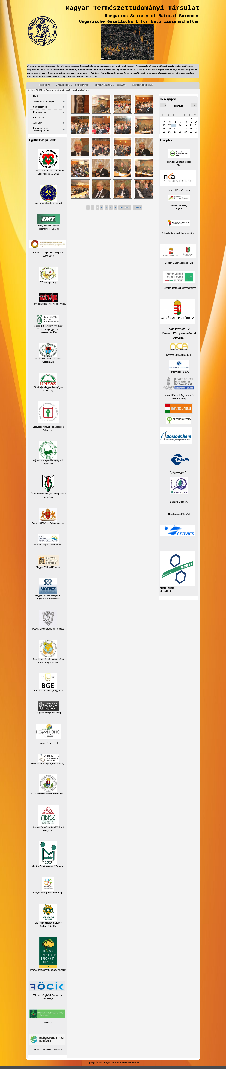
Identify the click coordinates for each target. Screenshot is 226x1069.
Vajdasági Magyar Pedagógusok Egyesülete (48, 453)
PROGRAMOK (82, 85)
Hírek (35, 96)
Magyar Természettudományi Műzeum (48, 954)
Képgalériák (38, 117)
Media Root (165, 591)
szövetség (48, 390)
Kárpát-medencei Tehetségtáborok (41, 129)
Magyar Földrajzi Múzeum (48, 567)
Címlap (31, 90)
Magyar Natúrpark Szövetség (47, 885)
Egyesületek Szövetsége (48, 598)
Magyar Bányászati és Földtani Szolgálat (48, 818)
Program (179, 208)
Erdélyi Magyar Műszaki (48, 220)
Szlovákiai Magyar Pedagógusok (48, 427)
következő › (125, 207)
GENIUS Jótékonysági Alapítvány (47, 759)
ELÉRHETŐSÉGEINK (142, 85)
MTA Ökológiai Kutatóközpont (48, 544)
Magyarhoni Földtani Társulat (48, 194)
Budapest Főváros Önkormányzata (48, 523)
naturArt (48, 1022)
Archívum (37, 123)
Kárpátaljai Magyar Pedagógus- (48, 387)
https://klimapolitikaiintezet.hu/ (48, 1049)
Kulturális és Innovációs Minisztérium (179, 233)
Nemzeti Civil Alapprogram (178, 355)
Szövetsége (48, 430)
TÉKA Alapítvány (48, 275)
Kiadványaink (39, 112)
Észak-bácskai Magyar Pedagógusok (48, 484)
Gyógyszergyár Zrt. (179, 472)
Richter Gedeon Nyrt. (179, 366)
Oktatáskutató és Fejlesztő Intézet (180, 288)
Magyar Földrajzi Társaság (48, 707)
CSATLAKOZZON (103, 85)
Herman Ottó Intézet (48, 743)
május (179, 105)
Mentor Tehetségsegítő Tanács (47, 854)
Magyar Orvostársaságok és (48, 595)
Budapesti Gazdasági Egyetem (48, 690)
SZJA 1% (121, 85)
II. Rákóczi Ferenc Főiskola (48, 358)
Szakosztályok (40, 107)
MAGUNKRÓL (63, 85)
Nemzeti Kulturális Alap (179, 190)
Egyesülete (48, 497)
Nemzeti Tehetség (178, 205)
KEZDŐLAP (44, 85)
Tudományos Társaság (48, 229)
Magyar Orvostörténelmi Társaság (48, 629)
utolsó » (137, 207)
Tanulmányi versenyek (43, 101)
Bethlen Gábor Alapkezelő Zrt (179, 263)
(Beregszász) (48, 362)
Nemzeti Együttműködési (179, 162)
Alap (179, 165)
